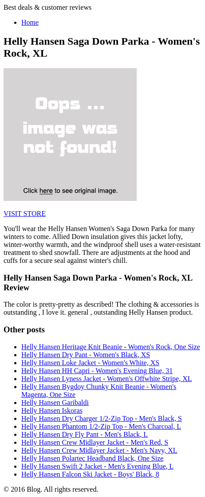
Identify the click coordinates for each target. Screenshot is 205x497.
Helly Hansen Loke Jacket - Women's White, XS (90, 362)
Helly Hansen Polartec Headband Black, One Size (92, 458)
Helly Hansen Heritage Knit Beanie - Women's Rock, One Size (110, 347)
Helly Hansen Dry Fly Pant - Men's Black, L (84, 434)
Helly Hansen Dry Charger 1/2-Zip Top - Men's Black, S (101, 418)
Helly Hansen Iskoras (52, 410)
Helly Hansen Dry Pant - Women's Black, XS (85, 354)
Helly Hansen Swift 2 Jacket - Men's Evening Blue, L (97, 466)
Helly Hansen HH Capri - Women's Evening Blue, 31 (97, 370)
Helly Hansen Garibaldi (55, 402)
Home (30, 22)
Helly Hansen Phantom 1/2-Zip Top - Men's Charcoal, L (101, 426)
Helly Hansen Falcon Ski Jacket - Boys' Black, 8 (90, 474)
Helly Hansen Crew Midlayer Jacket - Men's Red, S (94, 442)
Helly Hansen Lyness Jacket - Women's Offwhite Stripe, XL (106, 378)
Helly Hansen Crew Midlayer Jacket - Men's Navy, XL (99, 450)
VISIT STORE (25, 213)
